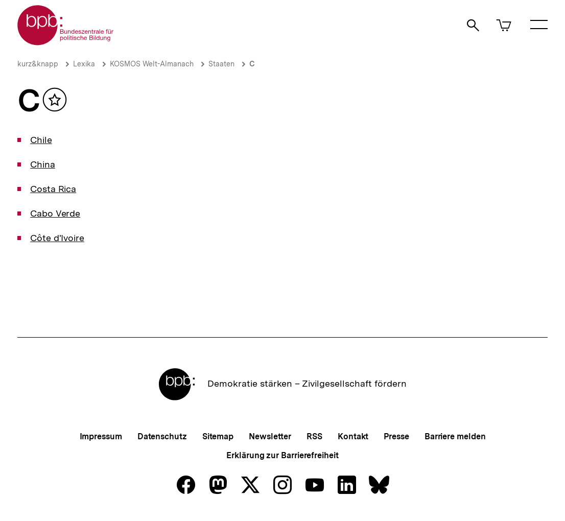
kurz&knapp (37, 64)
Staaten (221, 64)
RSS (314, 436)
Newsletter (270, 436)
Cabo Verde (55, 213)
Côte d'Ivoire (57, 237)
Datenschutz (162, 436)
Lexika (84, 64)
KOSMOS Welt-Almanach (152, 64)
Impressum (101, 436)
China (42, 164)
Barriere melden (455, 436)
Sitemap (217, 436)
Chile (41, 139)
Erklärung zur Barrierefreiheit (282, 455)
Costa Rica (53, 188)
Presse (396, 436)
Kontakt (353, 436)
